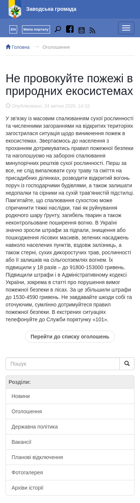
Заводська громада (51, 9)
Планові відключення (37, 457)
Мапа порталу (36, 29)
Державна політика (35, 427)
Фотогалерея (27, 472)
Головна (17, 47)
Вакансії (21, 442)
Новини (21, 396)
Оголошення (56, 47)
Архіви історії (27, 488)
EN (13, 29)
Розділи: (20, 382)
